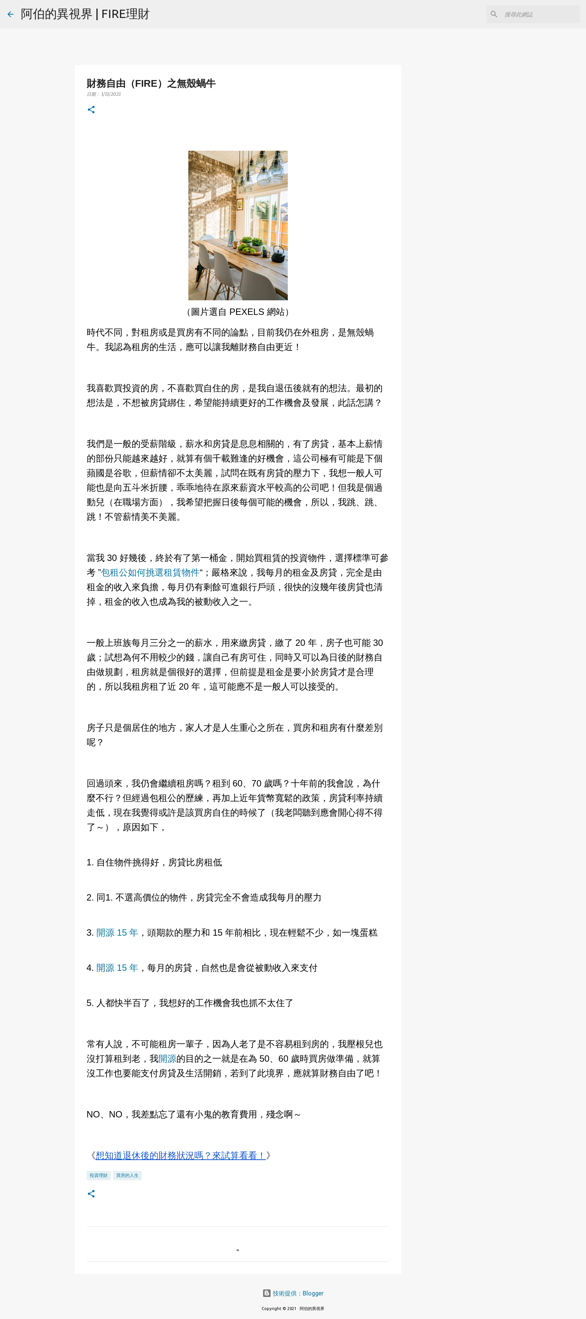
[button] (91, 110)
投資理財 (99, 1175)
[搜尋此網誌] (541, 14)
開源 (167, 1058)
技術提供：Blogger (293, 1293)
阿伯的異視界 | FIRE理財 (85, 13)
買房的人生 (127, 1175)
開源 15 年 (117, 932)
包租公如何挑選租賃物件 (150, 572)
